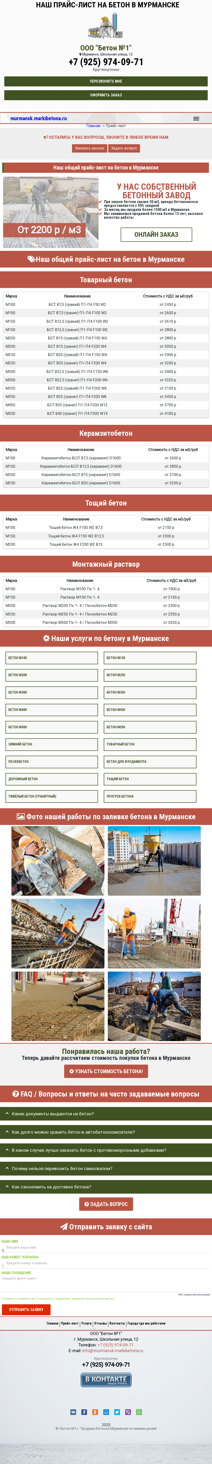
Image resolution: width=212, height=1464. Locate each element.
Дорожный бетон (23, 779)
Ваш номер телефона (20, 1257)
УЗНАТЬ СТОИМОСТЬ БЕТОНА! (106, 1071)
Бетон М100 (17, 658)
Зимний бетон (20, 744)
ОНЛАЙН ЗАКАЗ (156, 234)
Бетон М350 (116, 692)
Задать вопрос (124, 148)
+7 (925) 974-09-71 (106, 62)
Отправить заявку (26, 1309)
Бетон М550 (116, 727)
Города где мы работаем (146, 1323)
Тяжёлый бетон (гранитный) (32, 796)
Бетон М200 (17, 675)
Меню (196, 116)
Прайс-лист (70, 1323)
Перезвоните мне (106, 81)
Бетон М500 (17, 727)
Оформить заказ (106, 95)
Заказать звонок (89, 148)
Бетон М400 (17, 710)
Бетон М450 (116, 710)
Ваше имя (10, 1242)
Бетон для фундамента (126, 762)
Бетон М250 (116, 675)
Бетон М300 (17, 692)
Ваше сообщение (16, 1273)
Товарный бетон (120, 744)
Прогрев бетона (120, 796)
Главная (52, 1323)
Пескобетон (18, 762)
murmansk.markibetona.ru (38, 118)
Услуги (86, 1323)
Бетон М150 (116, 658)
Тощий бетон (118, 779)
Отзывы (100, 1323)
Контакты (117, 1323)
